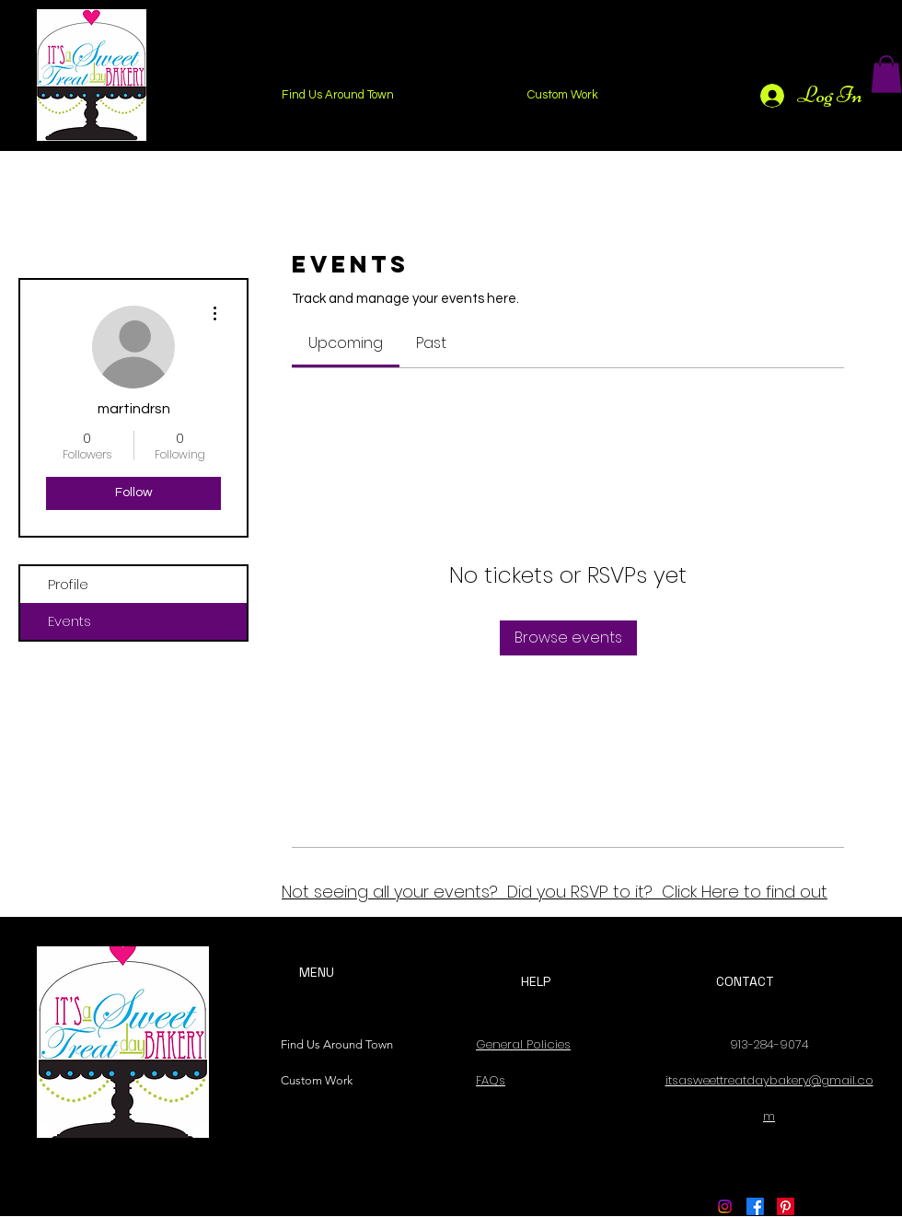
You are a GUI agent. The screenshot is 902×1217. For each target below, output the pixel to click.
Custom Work (317, 1080)
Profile (68, 584)
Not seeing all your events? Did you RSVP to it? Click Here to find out (554, 891)
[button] (886, 74)
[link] (345, 343)
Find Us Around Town (332, 1044)
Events (69, 621)
